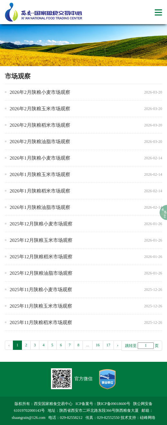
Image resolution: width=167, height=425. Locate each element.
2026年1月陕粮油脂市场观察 (40, 207)
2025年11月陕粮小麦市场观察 (41, 289)
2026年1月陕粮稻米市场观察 (40, 190)
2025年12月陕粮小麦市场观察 (41, 223)
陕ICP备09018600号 (113, 403)
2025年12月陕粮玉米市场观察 (41, 240)
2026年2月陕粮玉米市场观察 (40, 108)
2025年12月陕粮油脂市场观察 (41, 273)
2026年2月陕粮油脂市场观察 (40, 141)
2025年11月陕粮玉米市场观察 (41, 306)
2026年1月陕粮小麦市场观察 (40, 158)
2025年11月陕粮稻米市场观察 (41, 322)
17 (108, 345)
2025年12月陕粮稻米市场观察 (41, 256)
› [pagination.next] (117, 345)
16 (98, 345)
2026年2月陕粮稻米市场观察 (40, 125)
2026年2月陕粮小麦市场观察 (40, 92)
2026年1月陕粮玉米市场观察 (40, 174)
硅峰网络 (147, 417)
